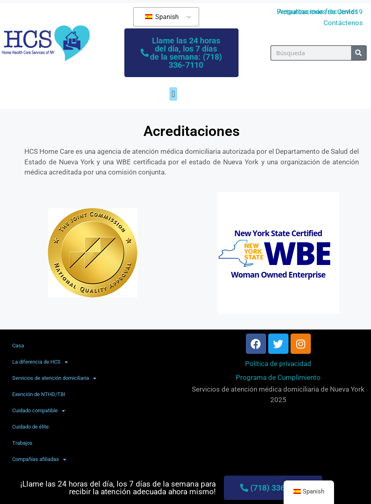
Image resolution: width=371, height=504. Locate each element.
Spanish (162, 17)
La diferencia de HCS (40, 362)
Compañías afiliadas (39, 459)
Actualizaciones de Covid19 (320, 12)
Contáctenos (343, 23)
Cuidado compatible (38, 411)
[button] (173, 94)
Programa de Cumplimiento (278, 377)
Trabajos (22, 443)
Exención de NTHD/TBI (38, 394)
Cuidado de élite (30, 427)
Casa (18, 345)
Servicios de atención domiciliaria (54, 378)
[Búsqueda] (358, 53)
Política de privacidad (278, 364)
